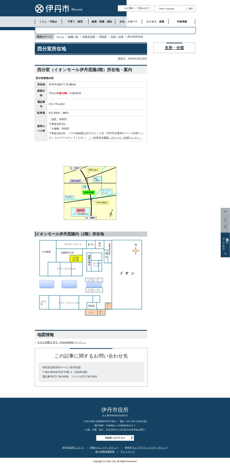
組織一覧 (73, 36)
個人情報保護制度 (105, 451)
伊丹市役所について (73, 447)
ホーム (60, 36)
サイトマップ (127, 451)
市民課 (103, 36)
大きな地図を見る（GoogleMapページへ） (61, 342)
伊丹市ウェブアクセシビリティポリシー (146, 447)
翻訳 (191, 8)
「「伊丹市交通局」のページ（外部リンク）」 (115, 137)
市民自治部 (88, 36)
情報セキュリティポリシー (104, 447)
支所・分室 (117, 36)
